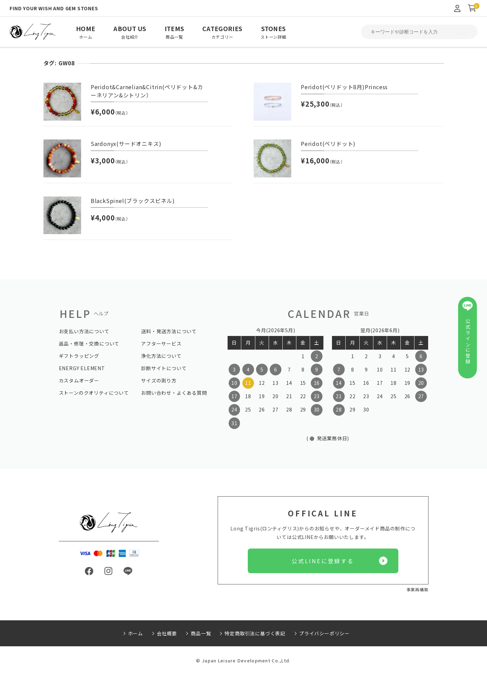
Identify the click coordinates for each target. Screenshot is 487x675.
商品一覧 (201, 633)
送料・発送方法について (169, 331)
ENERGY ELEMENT (82, 368)
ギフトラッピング (79, 355)
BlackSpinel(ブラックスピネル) (133, 201)
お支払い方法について (84, 331)
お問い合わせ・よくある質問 (174, 392)
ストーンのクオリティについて (94, 392)
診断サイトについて (164, 368)
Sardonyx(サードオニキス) (126, 143)
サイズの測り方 (159, 380)
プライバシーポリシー (324, 633)
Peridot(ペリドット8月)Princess (344, 87)
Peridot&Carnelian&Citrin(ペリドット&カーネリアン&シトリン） (147, 91)
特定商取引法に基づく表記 (255, 633)
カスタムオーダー (79, 380)
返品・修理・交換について (89, 343)
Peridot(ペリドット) (328, 143)
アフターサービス (161, 343)
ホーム (135, 633)
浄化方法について (161, 355)
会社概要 (167, 633)
